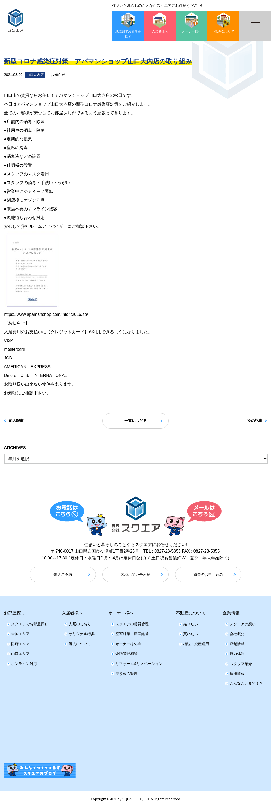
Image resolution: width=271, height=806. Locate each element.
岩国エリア (20, 633)
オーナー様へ (121, 611)
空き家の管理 (126, 672)
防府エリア (20, 643)
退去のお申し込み (208, 575)
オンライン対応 (24, 663)
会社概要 (237, 633)
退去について (80, 643)
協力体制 (237, 652)
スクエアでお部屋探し (29, 623)
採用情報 (237, 672)
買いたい (190, 633)
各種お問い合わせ (135, 575)
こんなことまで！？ (246, 682)
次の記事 (250, 421)
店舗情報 (237, 643)
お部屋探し (14, 611)
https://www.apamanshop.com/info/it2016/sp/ (46, 314)
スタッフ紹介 (241, 663)
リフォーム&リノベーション (138, 663)
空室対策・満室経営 (132, 633)
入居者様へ (72, 611)
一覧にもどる (135, 421)
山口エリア (20, 652)
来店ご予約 (62, 575)
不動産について (191, 611)
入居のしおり (80, 623)
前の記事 (20, 421)
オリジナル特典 (82, 633)
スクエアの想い (243, 623)
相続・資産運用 (196, 643)
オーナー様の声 (128, 643)
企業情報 (231, 611)
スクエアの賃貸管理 (132, 623)
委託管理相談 (126, 652)
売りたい (190, 623)
